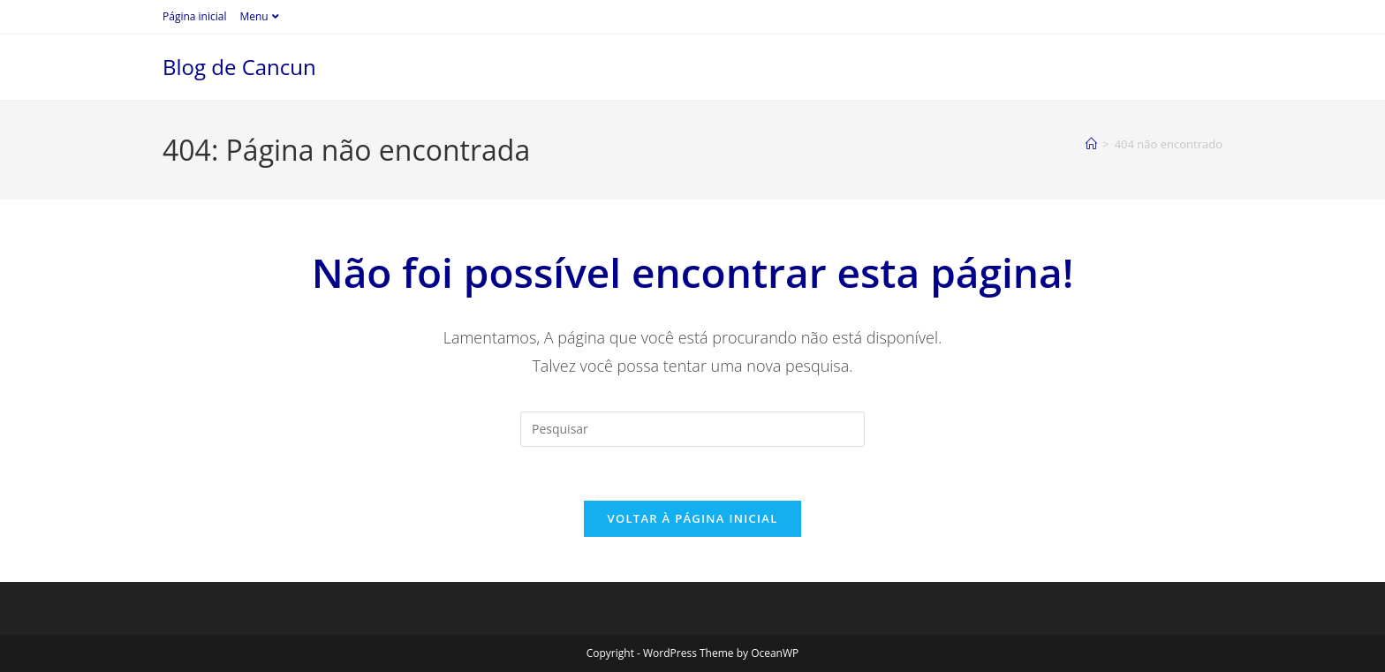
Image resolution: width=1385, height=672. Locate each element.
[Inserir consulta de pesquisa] (692, 429)
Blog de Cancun (239, 66)
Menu (261, 16)
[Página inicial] (1091, 144)
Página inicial (194, 16)
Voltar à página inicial (692, 518)
